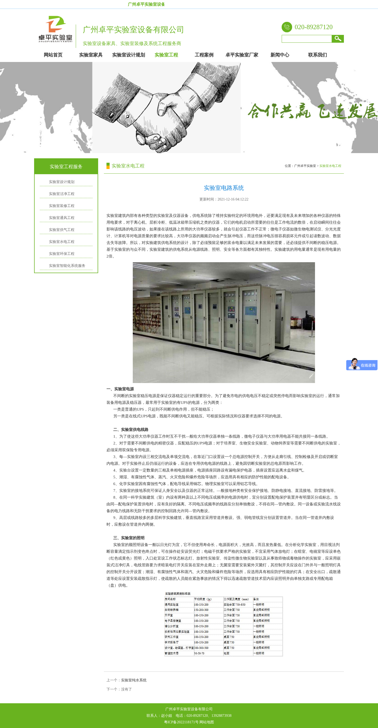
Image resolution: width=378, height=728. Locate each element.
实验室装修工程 (61, 206)
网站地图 (206, 722)
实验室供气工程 (61, 230)
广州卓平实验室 (305, 166)
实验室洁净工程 (61, 194)
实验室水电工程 (61, 242)
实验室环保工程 (61, 254)
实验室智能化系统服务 (67, 266)
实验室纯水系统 (134, 680)
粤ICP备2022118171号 (181, 722)
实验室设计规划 (61, 182)
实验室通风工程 (61, 218)
